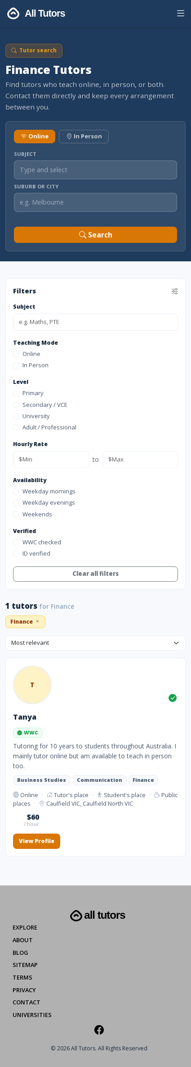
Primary (28, 393)
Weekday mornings (44, 491)
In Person (84, 136)
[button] (180, 14)
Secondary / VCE (40, 405)
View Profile (36, 841)
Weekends (32, 514)
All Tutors (96, 915)
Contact (26, 1002)
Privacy (24, 990)
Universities (32, 1015)
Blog (20, 952)
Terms (22, 977)
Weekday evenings (44, 502)
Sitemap (25, 965)
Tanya (24, 717)
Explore (25, 927)
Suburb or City (36, 186)
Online (35, 136)
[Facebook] (99, 1030)
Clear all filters (95, 574)
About (23, 940)
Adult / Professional (44, 427)
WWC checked (37, 542)
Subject (25, 153)
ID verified (31, 553)
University (31, 416)
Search (95, 235)
